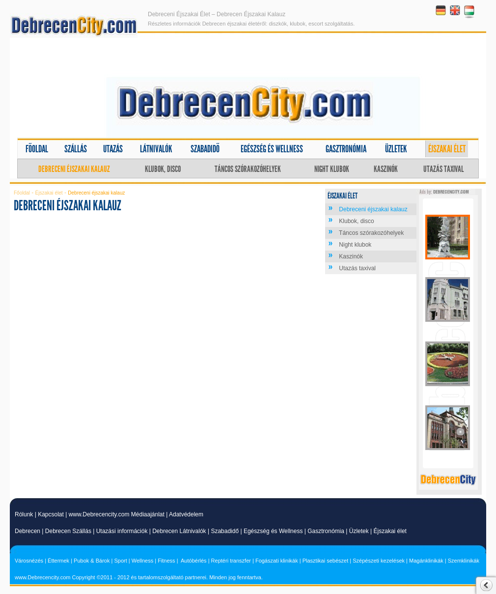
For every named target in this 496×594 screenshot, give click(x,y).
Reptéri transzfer (231, 561)
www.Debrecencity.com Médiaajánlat (117, 514)
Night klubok (331, 169)
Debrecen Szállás (68, 531)
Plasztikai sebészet (326, 561)
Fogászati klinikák (276, 561)
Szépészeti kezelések (379, 561)
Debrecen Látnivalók (179, 531)
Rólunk (24, 514)
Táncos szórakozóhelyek (248, 169)
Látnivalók (156, 149)
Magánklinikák (426, 561)
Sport (120, 561)
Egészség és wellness (272, 149)
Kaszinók (386, 169)
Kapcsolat (51, 514)
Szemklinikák (463, 561)
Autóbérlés (194, 561)
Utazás (113, 149)
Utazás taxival (443, 169)
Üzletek (396, 149)
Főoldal (37, 149)
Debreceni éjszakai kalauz (74, 169)
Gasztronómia (346, 149)
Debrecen (27, 531)
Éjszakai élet (447, 149)
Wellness (142, 561)
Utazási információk (122, 531)
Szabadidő (205, 149)
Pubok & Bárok (92, 561)
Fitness (166, 561)
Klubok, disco (163, 169)
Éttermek (58, 561)
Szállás (75, 149)
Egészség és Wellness (273, 531)
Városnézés (29, 561)
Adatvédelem (186, 514)
